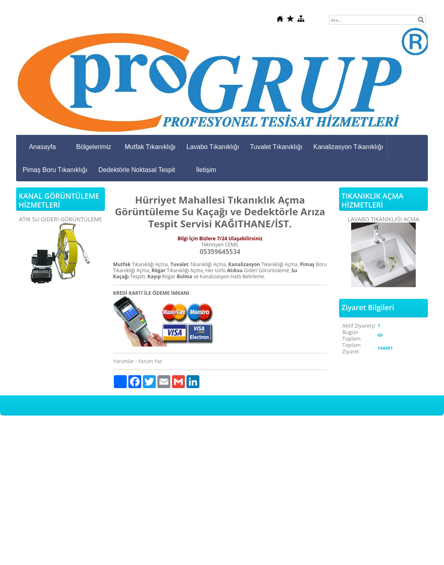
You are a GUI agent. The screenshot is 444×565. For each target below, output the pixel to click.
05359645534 (220, 251)
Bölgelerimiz (93, 146)
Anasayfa (42, 146)
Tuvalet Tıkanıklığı (276, 146)
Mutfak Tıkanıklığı (150, 146)
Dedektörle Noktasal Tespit (136, 169)
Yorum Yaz (150, 361)
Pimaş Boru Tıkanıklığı (55, 169)
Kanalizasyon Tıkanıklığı (348, 146)
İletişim (206, 169)
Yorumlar (123, 361)
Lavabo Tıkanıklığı (212, 146)
